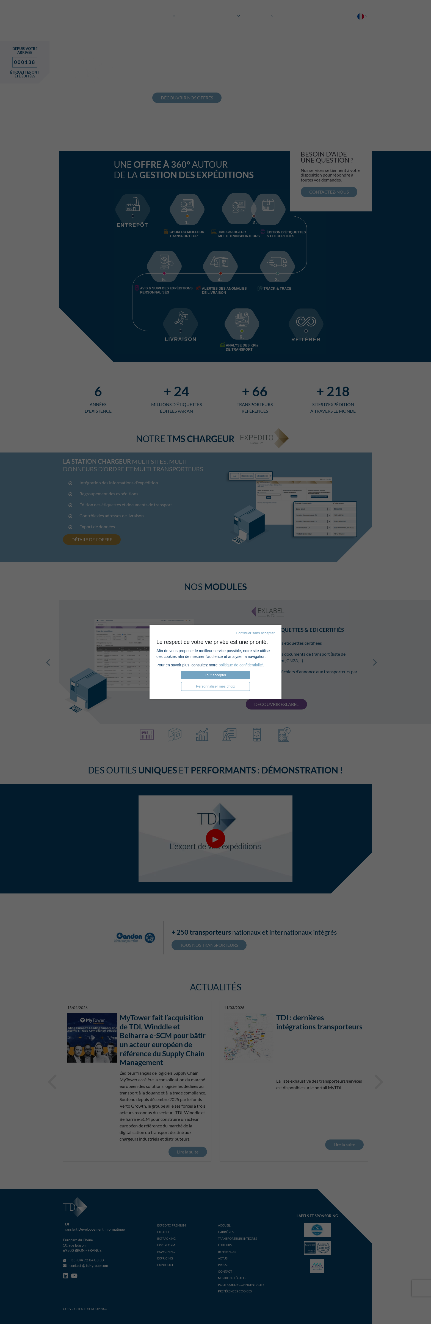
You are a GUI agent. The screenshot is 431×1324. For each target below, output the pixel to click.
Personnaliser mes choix (215, 686)
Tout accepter (215, 675)
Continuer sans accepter (255, 633)
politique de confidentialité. (241, 665)
